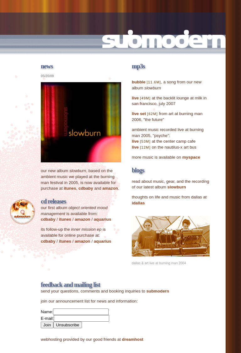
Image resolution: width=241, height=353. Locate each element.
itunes (70, 188)
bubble (139, 82)
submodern (157, 291)
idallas (138, 203)
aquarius (102, 219)
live (135, 98)
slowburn (176, 187)
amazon (110, 188)
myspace (191, 157)
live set (139, 113)
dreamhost (132, 339)
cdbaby (85, 188)
